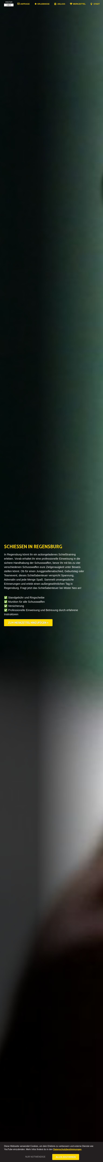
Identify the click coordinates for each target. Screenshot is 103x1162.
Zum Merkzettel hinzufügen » (28, 622)
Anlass (61, 4)
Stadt (97, 4)
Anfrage (25, 4)
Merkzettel (79, 4)
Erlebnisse (44, 4)
